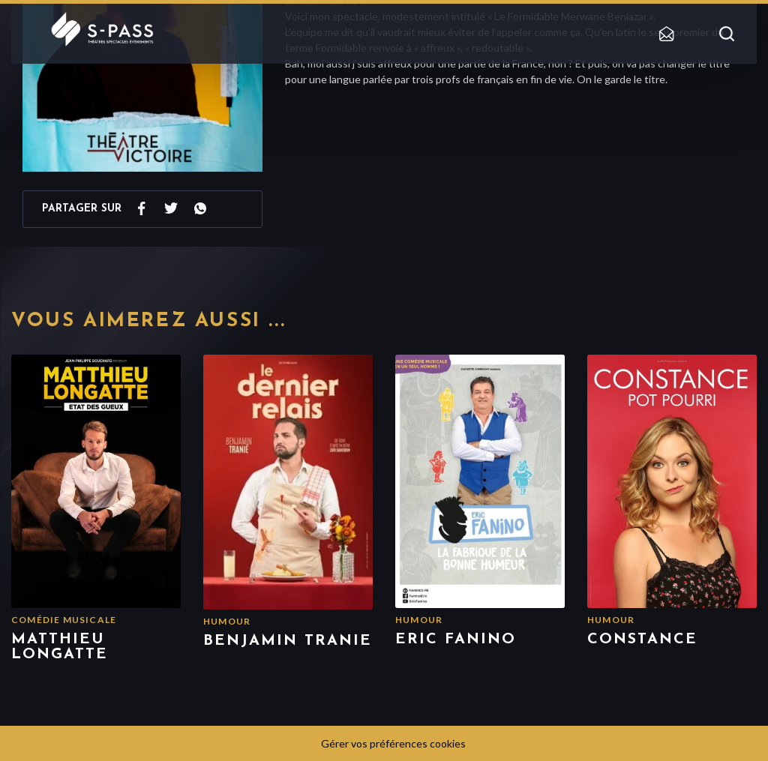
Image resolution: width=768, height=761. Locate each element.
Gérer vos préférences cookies (393, 743)
